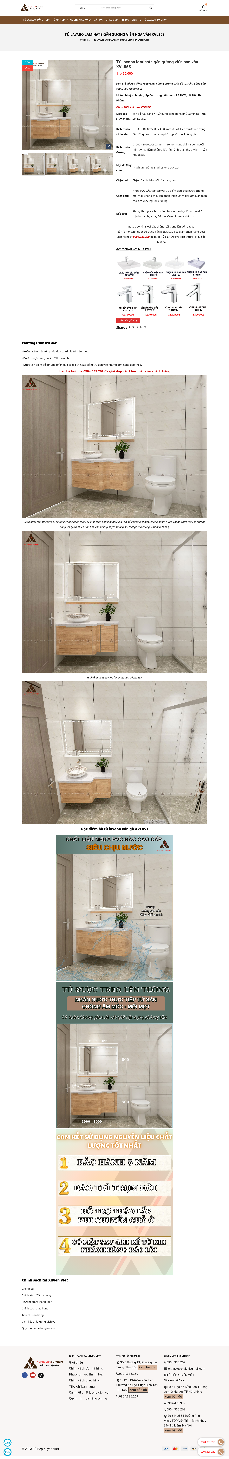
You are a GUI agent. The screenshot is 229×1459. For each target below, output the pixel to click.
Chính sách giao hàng (84, 1380)
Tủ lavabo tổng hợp (36, 20)
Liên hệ (136, 20)
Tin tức (125, 20)
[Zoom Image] (108, 146)
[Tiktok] (41, 1375)
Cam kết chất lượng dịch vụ (89, 1392)
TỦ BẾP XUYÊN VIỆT (181, 1375)
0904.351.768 (208, 1442)
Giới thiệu (76, 1362)
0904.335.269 (128, 1379)
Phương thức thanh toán (87, 1374)
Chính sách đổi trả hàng (86, 1368)
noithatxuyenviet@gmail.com (187, 1369)
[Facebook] (25, 1375)
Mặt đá (99, 20)
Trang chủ (85, 40)
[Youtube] (33, 1375)
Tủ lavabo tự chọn (155, 20)
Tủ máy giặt (60, 20)
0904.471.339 (176, 1405)
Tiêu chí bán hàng (82, 1386)
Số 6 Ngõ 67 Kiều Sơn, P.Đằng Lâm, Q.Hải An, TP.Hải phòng (185, 1393)
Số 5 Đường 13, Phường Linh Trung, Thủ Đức (135, 1367)
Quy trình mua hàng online (88, 1398)
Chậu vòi (112, 20)
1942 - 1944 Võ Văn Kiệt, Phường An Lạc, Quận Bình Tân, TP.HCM (136, 1391)
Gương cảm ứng (80, 20)
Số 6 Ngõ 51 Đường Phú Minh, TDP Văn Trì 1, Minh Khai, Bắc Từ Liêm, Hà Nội (183, 1426)
